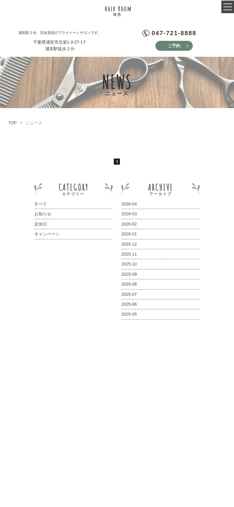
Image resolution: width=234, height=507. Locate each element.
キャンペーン (47, 235)
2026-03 (129, 215)
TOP (12, 124)
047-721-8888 (173, 33)
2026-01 (129, 235)
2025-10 (129, 265)
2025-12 (129, 245)
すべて (40, 205)
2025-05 (129, 316)
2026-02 (129, 225)
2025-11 (129, 255)
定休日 (40, 225)
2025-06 (129, 305)
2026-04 (129, 205)
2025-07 (129, 295)
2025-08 (129, 286)
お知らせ (42, 215)
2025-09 (129, 275)
